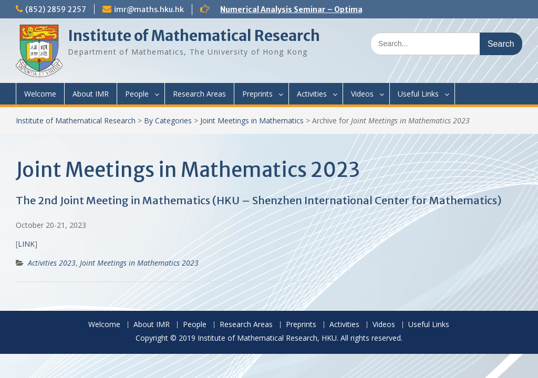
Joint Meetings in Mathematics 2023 (139, 263)
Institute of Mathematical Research (194, 35)
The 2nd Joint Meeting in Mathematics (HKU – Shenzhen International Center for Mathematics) (259, 200)
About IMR (91, 94)
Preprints (257, 94)
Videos (362, 94)
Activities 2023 (52, 263)
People (137, 94)
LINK (26, 244)
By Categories (168, 120)
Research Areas (199, 94)
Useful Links (418, 94)
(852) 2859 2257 (55, 9)
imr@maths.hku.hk (149, 9)
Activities (312, 94)
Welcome (40, 94)
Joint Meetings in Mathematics (252, 120)
